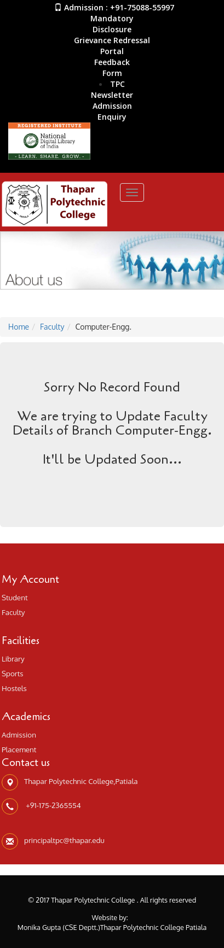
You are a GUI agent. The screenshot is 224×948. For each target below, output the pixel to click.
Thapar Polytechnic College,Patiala (81, 781)
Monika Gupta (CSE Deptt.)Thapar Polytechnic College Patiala (112, 927)
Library (13, 658)
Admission (19, 734)
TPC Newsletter (112, 89)
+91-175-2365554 (52, 805)
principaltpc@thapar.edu (64, 840)
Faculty (52, 326)
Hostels (14, 688)
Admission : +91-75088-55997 (114, 7)
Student (15, 597)
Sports (13, 673)
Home (18, 326)
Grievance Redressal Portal (112, 45)
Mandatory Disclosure (112, 23)
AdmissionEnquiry (112, 111)
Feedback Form (112, 67)
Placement (19, 749)
